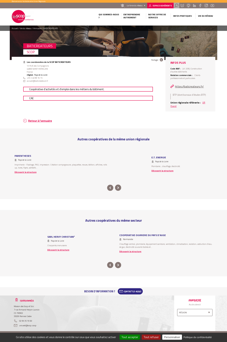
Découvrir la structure (26, 172)
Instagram (206, 5)
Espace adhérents (162, 5)
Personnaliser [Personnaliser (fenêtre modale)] (172, 337)
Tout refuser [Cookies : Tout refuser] (151, 337)
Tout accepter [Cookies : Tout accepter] (129, 337)
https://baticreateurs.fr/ (189, 86)
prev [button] (110, 188)
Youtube (212, 5)
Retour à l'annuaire (40, 121)
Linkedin (194, 5)
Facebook (200, 5)
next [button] (118, 188)
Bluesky (182, 5)
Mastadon (188, 5)
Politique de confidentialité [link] (198, 337)
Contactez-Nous (132, 291)
